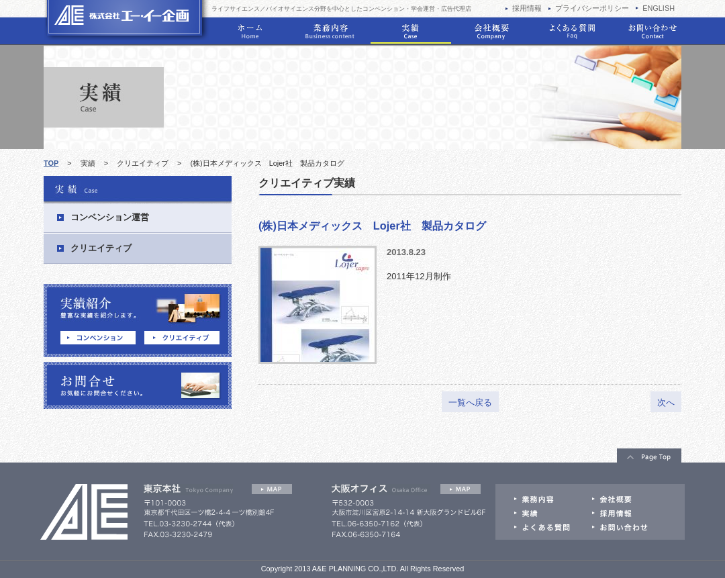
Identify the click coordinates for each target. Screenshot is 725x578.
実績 (411, 31)
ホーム (249, 31)
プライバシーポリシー (592, 8)
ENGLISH (658, 8)
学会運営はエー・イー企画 (126, 20)
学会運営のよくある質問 (572, 31)
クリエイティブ (142, 163)
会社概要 (491, 31)
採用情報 (527, 8)
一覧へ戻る (470, 402)
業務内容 (330, 31)
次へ (666, 402)
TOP (51, 163)
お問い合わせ (652, 31)
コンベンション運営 (109, 217)
